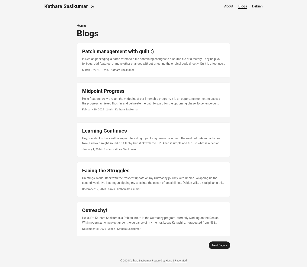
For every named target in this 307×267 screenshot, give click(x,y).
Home (81, 26)
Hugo (169, 260)
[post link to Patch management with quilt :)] (153, 60)
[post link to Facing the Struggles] (153, 179)
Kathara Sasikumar (66, 6)
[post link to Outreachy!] (153, 219)
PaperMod (181, 260)
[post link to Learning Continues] (153, 140)
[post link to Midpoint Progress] (153, 100)
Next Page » (219, 245)
